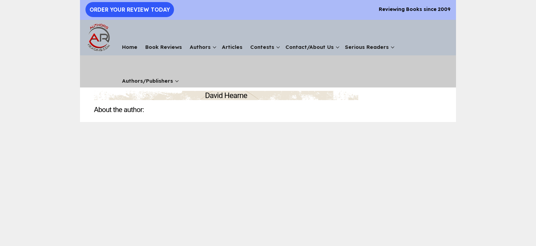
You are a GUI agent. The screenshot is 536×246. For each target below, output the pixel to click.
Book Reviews (163, 47)
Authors (200, 47)
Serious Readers (367, 47)
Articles (232, 47)
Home (129, 47)
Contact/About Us (309, 47)
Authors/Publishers (147, 81)
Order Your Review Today (130, 9)
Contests (262, 47)
